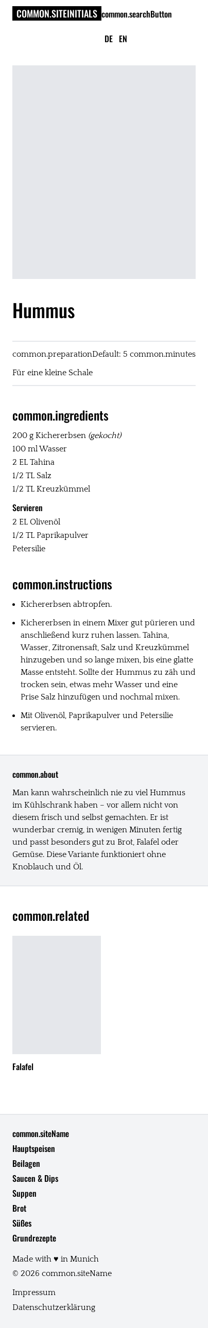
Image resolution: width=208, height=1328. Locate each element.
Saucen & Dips (35, 1178)
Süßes (21, 1223)
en (123, 38)
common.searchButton (136, 14)
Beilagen (26, 1163)
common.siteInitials (56, 13)
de (109, 38)
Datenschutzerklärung (53, 1307)
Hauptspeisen (33, 1148)
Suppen (24, 1193)
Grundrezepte (34, 1238)
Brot (19, 1208)
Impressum (34, 1292)
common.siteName (40, 1133)
